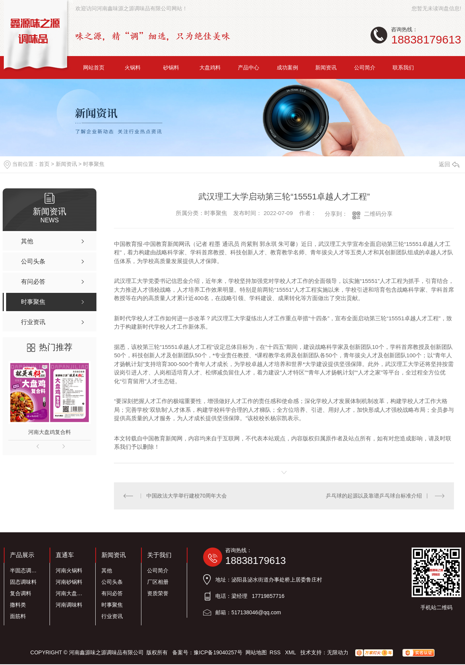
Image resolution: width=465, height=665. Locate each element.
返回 (449, 164)
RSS (275, 652)
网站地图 (256, 652)
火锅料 (133, 67)
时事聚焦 (93, 164)
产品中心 (248, 67)
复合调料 (20, 593)
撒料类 (18, 604)
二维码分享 (378, 213)
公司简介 (364, 67)
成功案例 (287, 67)
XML (291, 652)
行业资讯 (112, 616)
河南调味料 (69, 604)
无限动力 (337, 652)
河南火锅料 (69, 570)
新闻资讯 (326, 67)
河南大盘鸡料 (71, 593)
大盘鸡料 (210, 67)
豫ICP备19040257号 (218, 652)
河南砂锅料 (69, 581)
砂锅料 (171, 67)
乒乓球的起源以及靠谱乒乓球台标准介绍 (374, 496)
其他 (106, 570)
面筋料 (18, 616)
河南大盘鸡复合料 (49, 432)
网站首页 (93, 67)
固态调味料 (23, 581)
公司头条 (112, 581)
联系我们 (403, 67)
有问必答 (112, 593)
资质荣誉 (157, 593)
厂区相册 (157, 581)
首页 (44, 164)
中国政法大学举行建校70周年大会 (186, 496)
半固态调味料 (25, 570)
